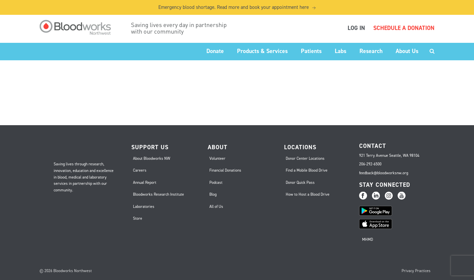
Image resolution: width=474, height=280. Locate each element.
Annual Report (144, 182)
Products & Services (262, 51)
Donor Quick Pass (300, 182)
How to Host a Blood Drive (307, 194)
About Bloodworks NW (151, 158)
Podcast (216, 182)
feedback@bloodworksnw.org (383, 173)
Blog (213, 194)
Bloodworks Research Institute (158, 194)
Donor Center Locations (305, 158)
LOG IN (356, 28)
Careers (139, 170)
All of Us (216, 206)
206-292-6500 (370, 164)
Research (370, 51)
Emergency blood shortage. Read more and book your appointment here (237, 7)
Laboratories (143, 206)
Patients (311, 51)
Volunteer (217, 158)
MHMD (367, 239)
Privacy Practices (416, 270)
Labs (340, 51)
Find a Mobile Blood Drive (307, 170)
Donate (215, 51)
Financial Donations (225, 170)
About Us (407, 51)
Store (137, 218)
